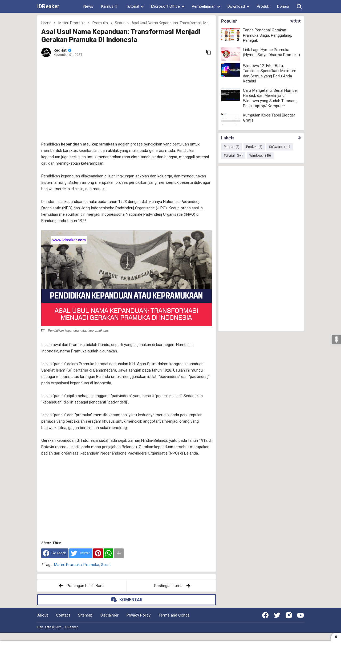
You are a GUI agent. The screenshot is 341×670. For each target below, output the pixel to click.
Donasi (283, 6)
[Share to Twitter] (80, 553)
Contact (63, 615)
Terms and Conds (174, 615)
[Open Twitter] (277, 615)
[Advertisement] (130, 100)
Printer (231, 147)
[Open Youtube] (300, 615)
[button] (299, 6)
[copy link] (208, 52)
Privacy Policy (139, 615)
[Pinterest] (98, 553)
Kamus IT (109, 6)
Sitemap (85, 615)
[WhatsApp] (108, 553)
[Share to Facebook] (54, 553)
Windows (260, 155)
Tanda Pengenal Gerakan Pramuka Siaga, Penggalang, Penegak (267, 35)
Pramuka (91, 565)
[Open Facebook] (265, 615)
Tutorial (233, 155)
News (88, 6)
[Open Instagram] (289, 615)
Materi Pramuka (68, 565)
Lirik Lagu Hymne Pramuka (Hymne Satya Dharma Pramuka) (271, 52)
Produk (263, 6)
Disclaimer (109, 615)
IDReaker (48, 6)
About (42, 615)
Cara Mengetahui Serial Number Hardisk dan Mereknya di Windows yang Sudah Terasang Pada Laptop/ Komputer (270, 98)
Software (279, 147)
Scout (106, 565)
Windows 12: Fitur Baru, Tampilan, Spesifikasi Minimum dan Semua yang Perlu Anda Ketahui (269, 73)
